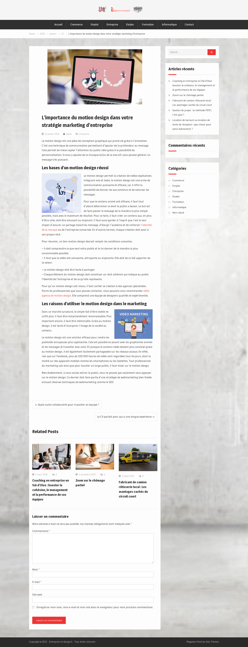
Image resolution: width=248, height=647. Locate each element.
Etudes (130, 24)
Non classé (178, 212)
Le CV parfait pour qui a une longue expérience (124, 416)
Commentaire (41, 531)
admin (69, 133)
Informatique (169, 24)
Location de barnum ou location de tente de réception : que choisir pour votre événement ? (191, 124)
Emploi (94, 24)
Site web (37, 594)
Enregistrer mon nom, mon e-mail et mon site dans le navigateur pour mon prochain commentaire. (95, 607)
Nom (36, 569)
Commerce (76, 24)
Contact (189, 24)
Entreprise (112, 24)
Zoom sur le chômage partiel (188, 95)
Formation (148, 24)
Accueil (58, 24)
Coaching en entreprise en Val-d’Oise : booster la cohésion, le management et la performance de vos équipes (50, 490)
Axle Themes (212, 641)
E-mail (36, 582)
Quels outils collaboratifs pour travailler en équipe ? (68, 404)
